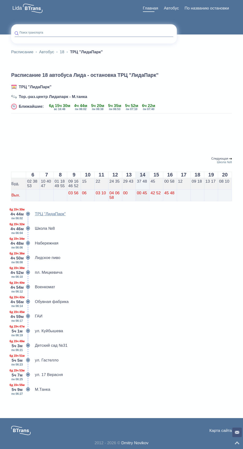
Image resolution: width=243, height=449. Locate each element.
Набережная (34, 243)
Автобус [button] (171, 8)
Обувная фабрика (40, 302)
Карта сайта (220, 430)
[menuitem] (150, 8)
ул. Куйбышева (37, 331)
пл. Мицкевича (36, 272)
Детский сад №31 (39, 345)
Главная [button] (150, 8)
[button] (32, 8)
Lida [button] (17, 8)
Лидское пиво (35, 258)
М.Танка (30, 389)
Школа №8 (33, 228)
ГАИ (26, 316)
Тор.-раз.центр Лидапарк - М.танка (53, 96)
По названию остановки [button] (207, 8)
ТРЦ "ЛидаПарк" (35, 87)
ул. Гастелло (35, 360)
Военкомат (33, 287)
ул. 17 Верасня (37, 375)
